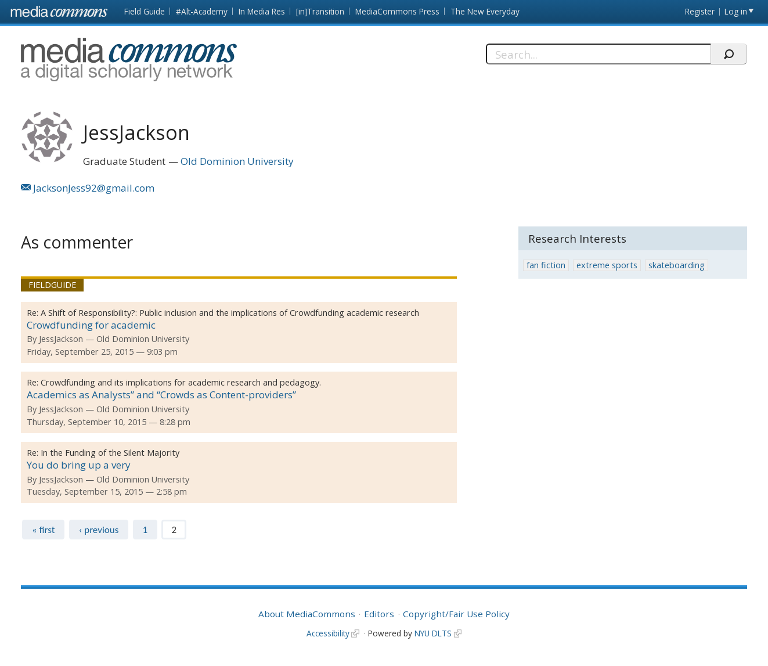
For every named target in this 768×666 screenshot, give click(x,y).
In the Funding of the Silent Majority (110, 452)
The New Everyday (485, 11)
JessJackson (61, 338)
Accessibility (328, 633)
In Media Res (262, 11)
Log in (735, 11)
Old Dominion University (237, 161)
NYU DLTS (433, 633)
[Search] (598, 54)
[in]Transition (320, 11)
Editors (379, 614)
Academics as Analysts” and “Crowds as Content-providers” (161, 394)
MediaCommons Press (397, 11)
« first (43, 530)
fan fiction (546, 265)
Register (700, 11)
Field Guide (144, 11)
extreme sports (606, 265)
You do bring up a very (79, 464)
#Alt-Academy (202, 11)
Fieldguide (52, 284)
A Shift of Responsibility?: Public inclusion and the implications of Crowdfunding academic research (230, 312)
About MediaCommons (306, 614)
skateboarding (676, 265)
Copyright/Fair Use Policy (456, 614)
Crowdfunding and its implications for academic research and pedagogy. (181, 382)
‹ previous (99, 530)
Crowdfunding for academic (91, 325)
